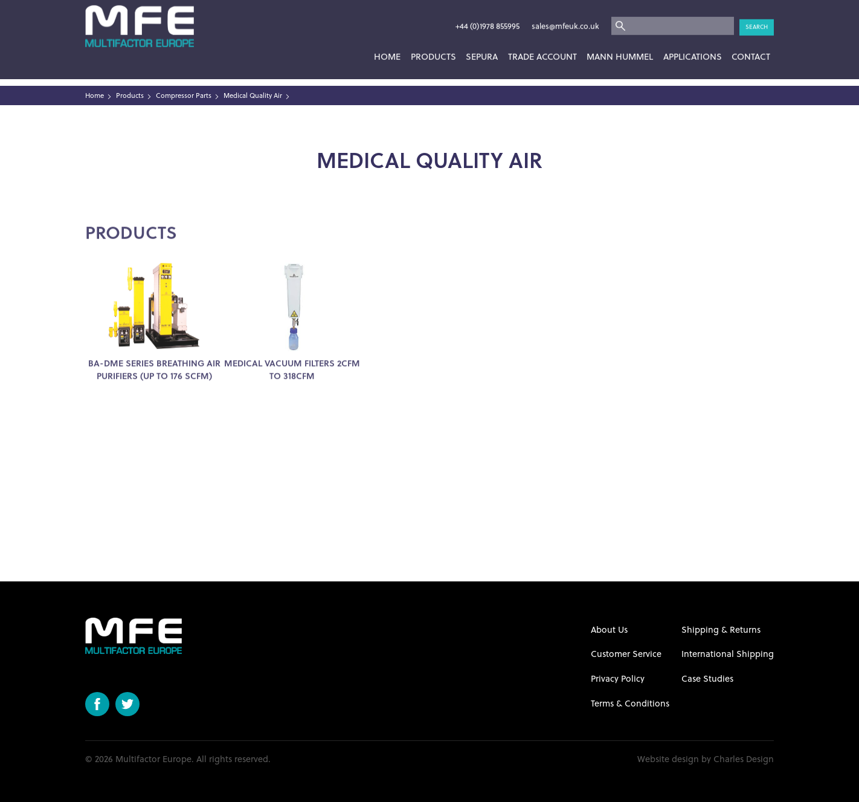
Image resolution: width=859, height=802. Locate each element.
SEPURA (482, 42)
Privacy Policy (618, 678)
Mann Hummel (620, 42)
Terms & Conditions (630, 703)
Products (433, 42)
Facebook (97, 704)
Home (387, 42)
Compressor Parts (183, 95)
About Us (609, 629)
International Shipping (727, 653)
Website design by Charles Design (705, 759)
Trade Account (542, 42)
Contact (751, 42)
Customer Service (626, 653)
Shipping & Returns (721, 629)
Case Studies (707, 678)
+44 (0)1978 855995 (487, 11)
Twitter (127, 704)
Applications (692, 42)
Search (756, 12)
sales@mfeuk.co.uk (565, 11)
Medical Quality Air (253, 95)
